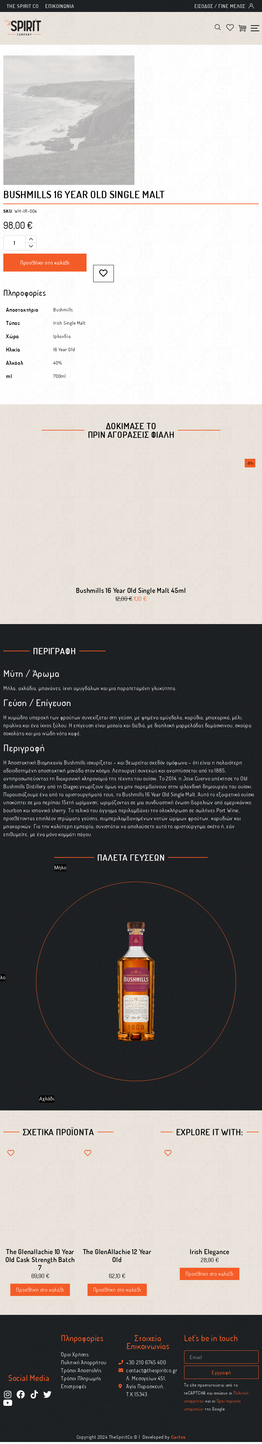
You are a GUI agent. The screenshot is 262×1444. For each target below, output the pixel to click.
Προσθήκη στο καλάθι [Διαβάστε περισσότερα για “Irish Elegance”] (209, 1275)
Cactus (178, 1439)
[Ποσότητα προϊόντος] (20, 243)
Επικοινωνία (59, 6)
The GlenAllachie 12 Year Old (117, 1257)
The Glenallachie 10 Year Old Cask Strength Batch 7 (40, 1261)
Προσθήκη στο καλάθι (45, 263)
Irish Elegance (209, 1253)
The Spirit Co (23, 6)
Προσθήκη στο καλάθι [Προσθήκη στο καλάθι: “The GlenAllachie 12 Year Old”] (117, 1291)
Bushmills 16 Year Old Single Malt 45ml (131, 592)
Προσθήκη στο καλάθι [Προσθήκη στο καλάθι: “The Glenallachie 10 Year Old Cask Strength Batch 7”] (40, 1291)
